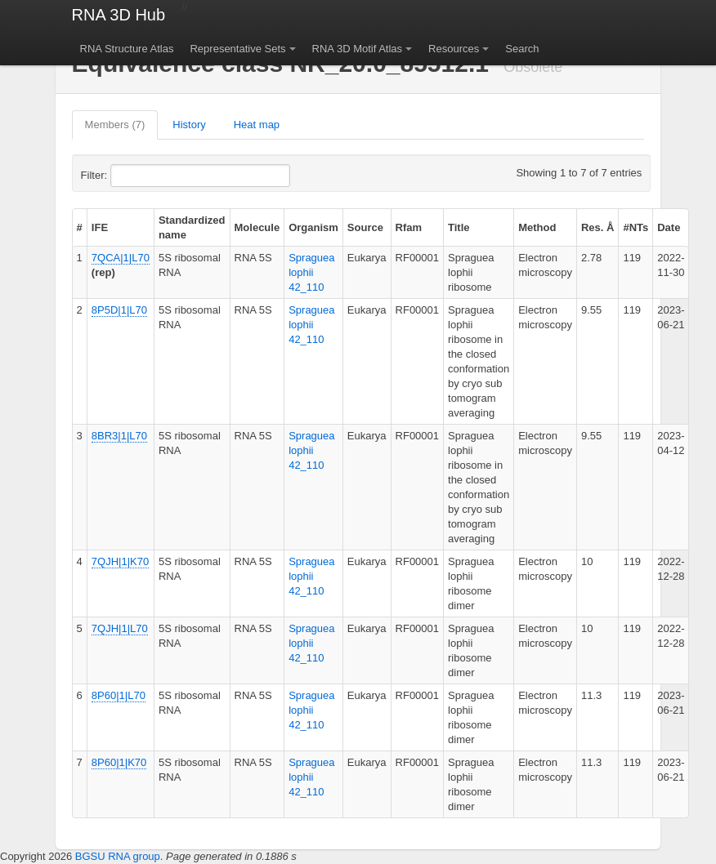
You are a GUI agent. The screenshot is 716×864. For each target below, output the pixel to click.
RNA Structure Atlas (127, 48)
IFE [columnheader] (100, 227)
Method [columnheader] (537, 227)
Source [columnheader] (365, 227)
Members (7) (115, 124)
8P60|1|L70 (118, 695)
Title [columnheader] (459, 227)
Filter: (134, 175)
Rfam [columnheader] (409, 227)
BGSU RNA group (117, 856)
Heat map (257, 124)
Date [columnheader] (668, 227)
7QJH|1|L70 (120, 628)
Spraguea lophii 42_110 (311, 272)
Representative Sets (237, 48)
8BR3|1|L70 (119, 436)
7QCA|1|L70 (121, 258)
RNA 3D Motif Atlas (357, 48)
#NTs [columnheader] (635, 227)
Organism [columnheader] (313, 227)
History (188, 124)
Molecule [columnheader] (257, 227)
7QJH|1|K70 (120, 561)
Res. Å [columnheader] (597, 227)
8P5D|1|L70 (119, 310)
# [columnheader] (80, 227)
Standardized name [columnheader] (192, 227)
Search (522, 48)
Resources (453, 48)
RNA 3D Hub (119, 15)
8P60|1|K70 (119, 762)
